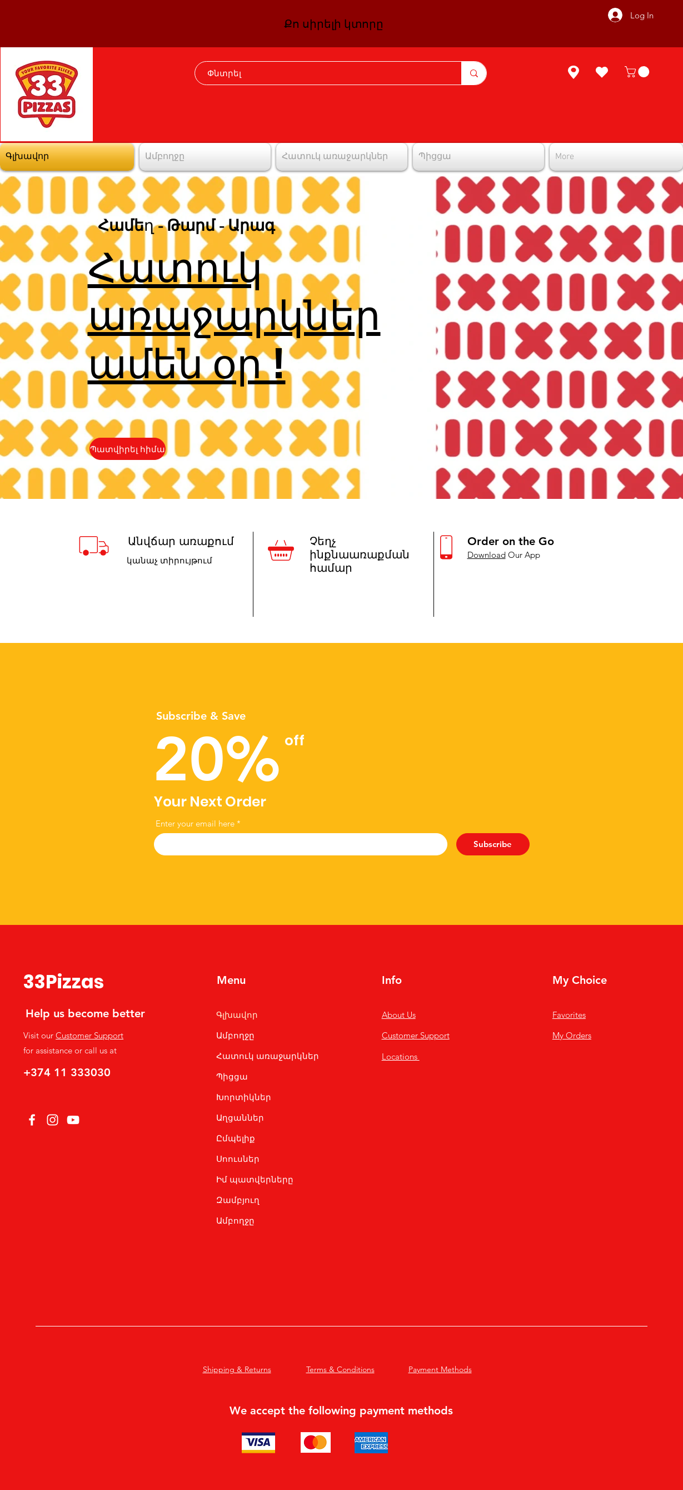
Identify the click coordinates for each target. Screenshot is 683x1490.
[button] (638, 71)
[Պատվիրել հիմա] (127, 449)
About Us (399, 1014)
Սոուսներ (238, 1159)
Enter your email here (195, 823)
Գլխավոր (237, 1014)
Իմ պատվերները (254, 1179)
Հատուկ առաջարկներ (267, 1056)
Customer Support (89, 1035)
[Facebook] (31, 1119)
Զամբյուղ (238, 1200)
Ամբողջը (235, 1035)
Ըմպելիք (235, 1138)
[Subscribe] (493, 844)
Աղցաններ (240, 1117)
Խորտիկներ (243, 1097)
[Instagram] (52, 1119)
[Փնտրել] (322, 73)
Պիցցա (232, 1076)
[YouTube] (73, 1119)
